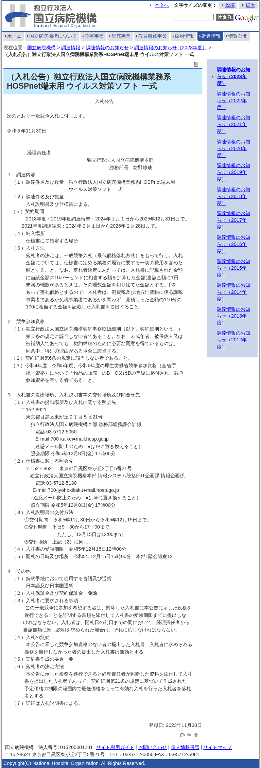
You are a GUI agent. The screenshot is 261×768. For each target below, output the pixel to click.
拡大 (250, 5)
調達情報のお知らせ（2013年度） (233, 315)
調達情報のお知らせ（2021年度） (233, 124)
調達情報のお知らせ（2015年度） (233, 268)
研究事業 (120, 36)
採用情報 (184, 36)
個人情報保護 (185, 747)
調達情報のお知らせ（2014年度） (233, 291)
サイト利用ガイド (115, 747)
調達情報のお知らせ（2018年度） (233, 196)
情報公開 (237, 36)
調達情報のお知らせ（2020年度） (233, 148)
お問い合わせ (152, 747)
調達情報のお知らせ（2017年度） (233, 220)
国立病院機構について (53, 36)
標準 (230, 5)
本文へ (162, 5)
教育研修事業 (152, 36)
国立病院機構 (41, 47)
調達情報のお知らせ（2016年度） (233, 243)
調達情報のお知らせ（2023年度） (170, 47)
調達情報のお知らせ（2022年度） (233, 100)
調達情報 (211, 36)
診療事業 (94, 36)
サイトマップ (217, 747)
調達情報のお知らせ (107, 47)
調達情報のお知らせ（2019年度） (233, 172)
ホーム (14, 36)
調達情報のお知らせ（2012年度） (233, 339)
